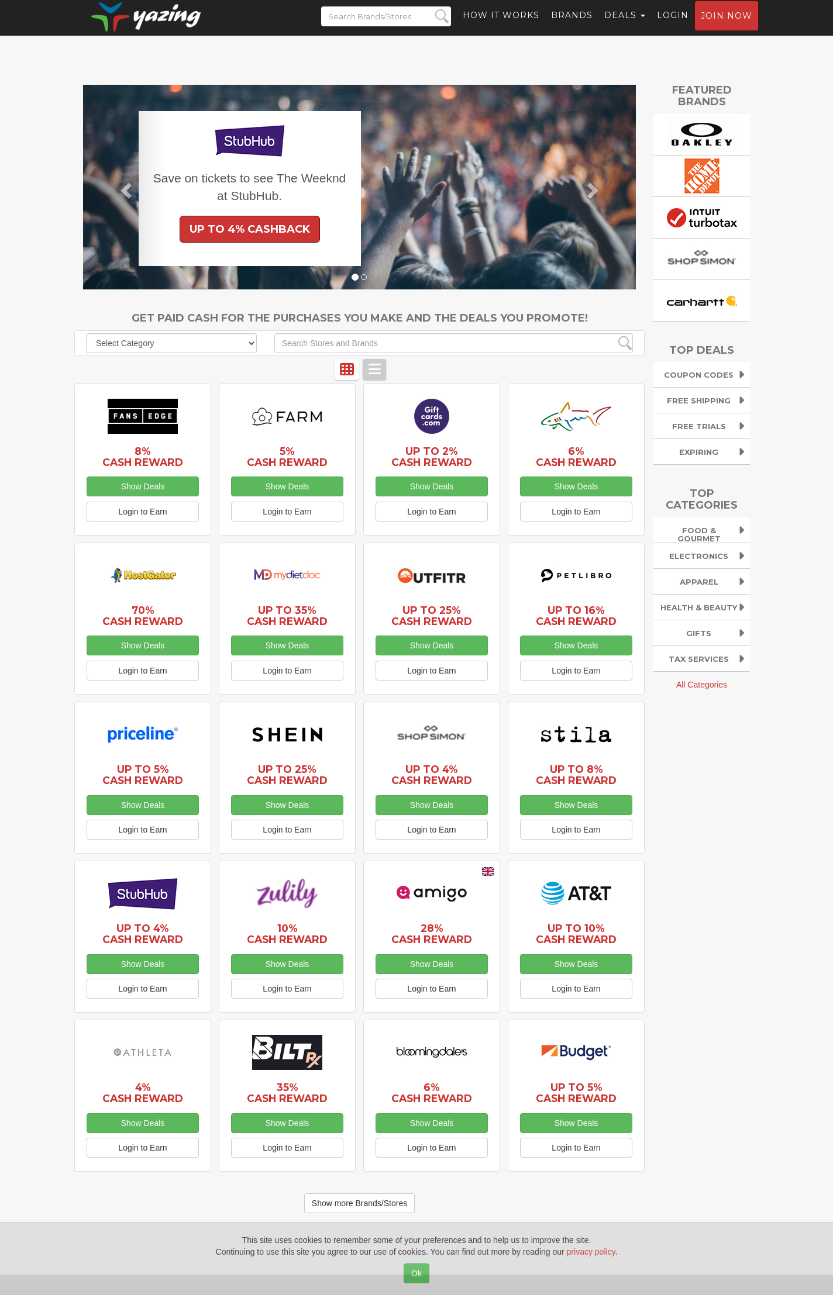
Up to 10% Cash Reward (576, 933)
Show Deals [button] (143, 486)
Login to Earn (142, 511)
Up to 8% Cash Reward (576, 774)
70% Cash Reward (142, 615)
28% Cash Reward (431, 933)
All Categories (701, 684)
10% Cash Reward (287, 933)
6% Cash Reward (576, 456)
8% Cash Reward (142, 456)
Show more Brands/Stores (359, 1203)
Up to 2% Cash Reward (431, 456)
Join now (726, 27)
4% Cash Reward (142, 1092)
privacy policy (591, 1251)
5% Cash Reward (287, 456)
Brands (572, 26)
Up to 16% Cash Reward (576, 615)
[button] (124, 187)
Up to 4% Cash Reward (431, 774)
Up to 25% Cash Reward (431, 615)
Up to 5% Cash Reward (142, 774)
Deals (624, 26)
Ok (416, 1273)
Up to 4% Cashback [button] (250, 229)
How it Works (501, 26)
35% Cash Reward (287, 1092)
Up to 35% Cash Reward (287, 615)
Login (673, 26)
